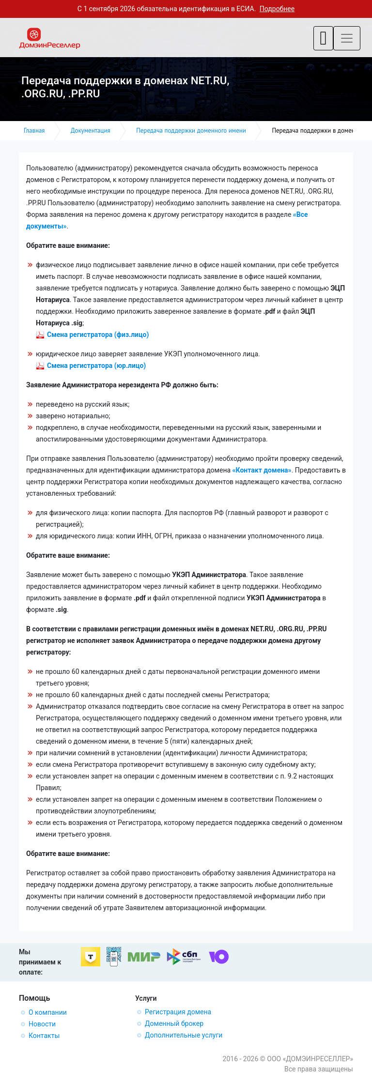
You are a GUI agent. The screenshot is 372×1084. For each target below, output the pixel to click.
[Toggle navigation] (323, 38)
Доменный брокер (174, 1023)
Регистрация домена (178, 1012)
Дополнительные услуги (183, 1035)
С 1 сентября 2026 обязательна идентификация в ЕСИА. (186, 9)
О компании (48, 1012)
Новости (42, 1024)
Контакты (44, 1035)
